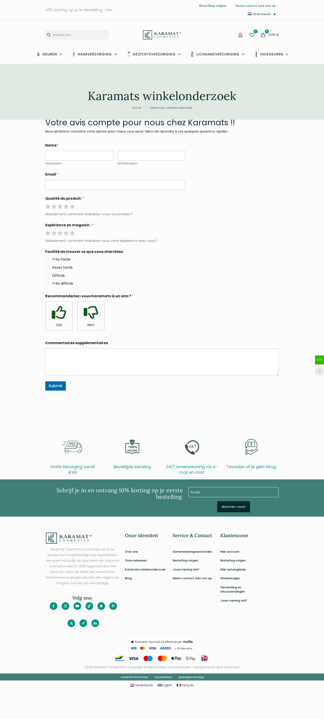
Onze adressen (136, 560)
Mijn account (229, 552)
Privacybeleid (163, 677)
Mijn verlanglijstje (233, 569)
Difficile (58, 275)
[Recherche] (76, 35)
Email (51, 174)
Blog (128, 578)
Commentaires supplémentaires (76, 343)
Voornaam (53, 163)
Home (137, 107)
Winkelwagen (230, 578)
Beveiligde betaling (191, 677)
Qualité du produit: (64, 198)
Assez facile (62, 267)
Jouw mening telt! (186, 569)
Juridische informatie (134, 677)
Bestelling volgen (185, 560)
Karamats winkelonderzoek (171, 107)
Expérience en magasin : (69, 225)
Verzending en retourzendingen (232, 589)
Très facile (61, 259)
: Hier (108, 10)
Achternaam (127, 163)
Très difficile (62, 283)
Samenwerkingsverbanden (192, 552)
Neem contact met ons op (192, 578)
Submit (56, 386)
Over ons (131, 552)
